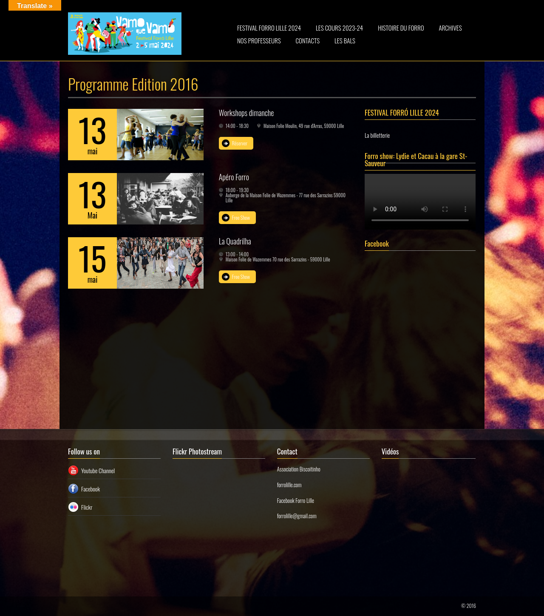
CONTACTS (308, 40)
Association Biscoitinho (298, 469)
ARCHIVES (450, 27)
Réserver (239, 143)
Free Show (241, 217)
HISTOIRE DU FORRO (401, 27)
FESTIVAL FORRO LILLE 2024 (269, 27)
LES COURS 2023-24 (339, 27)
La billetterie (377, 135)
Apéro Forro (234, 177)
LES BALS (344, 40)
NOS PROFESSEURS (259, 40)
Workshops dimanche (246, 112)
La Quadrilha (235, 241)
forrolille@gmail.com (297, 515)
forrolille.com (289, 484)
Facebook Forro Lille (295, 500)
